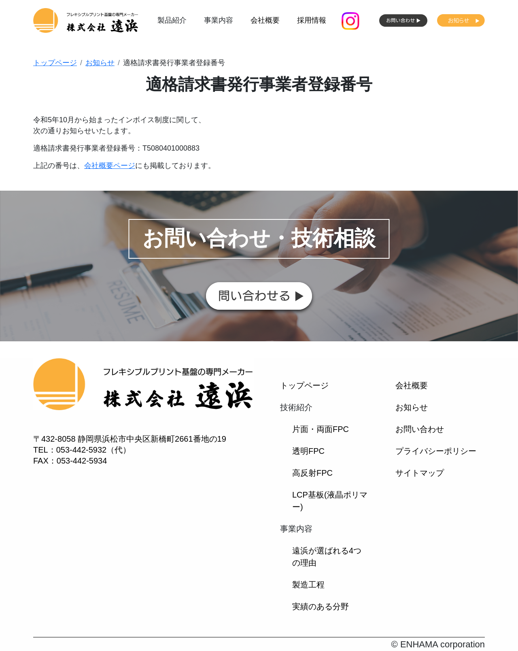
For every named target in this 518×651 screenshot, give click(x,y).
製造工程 (308, 584)
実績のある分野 (320, 606)
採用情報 (311, 20)
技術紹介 (296, 407)
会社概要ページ (109, 166)
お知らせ (100, 63)
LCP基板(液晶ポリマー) (329, 500)
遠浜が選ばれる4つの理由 (326, 556)
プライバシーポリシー (435, 451)
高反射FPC (312, 472)
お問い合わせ (419, 429)
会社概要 (265, 20)
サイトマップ (419, 472)
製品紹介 (172, 20)
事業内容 (218, 20)
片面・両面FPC (320, 429)
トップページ (55, 63)
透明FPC (308, 451)
